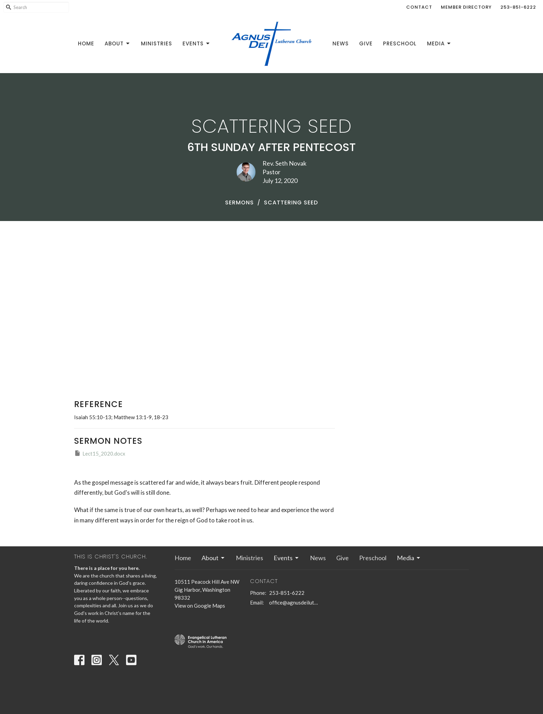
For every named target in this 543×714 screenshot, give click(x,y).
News (340, 43)
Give (366, 43)
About (118, 43)
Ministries (156, 43)
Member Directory (466, 7)
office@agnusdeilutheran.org (294, 602)
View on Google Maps (200, 605)
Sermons (239, 202)
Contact (419, 7)
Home (86, 43)
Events (197, 43)
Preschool (400, 43)
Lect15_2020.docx (99, 453)
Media (439, 43)
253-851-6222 (518, 7)
